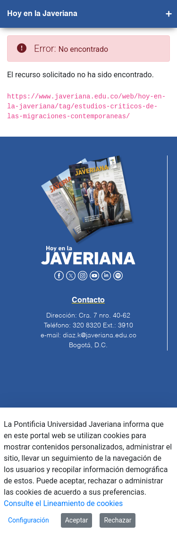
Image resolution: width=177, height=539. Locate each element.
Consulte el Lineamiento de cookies (63, 503)
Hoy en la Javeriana (42, 14)
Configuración (28, 520)
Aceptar (76, 520)
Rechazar (117, 520)
